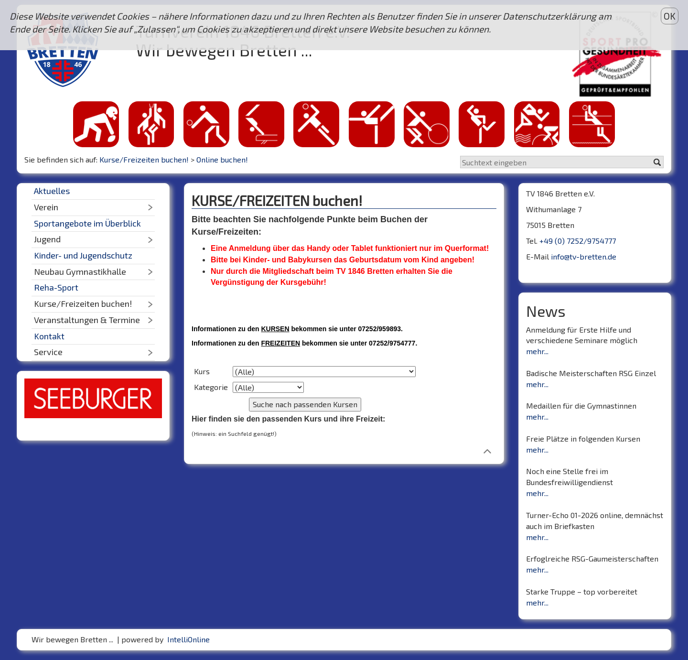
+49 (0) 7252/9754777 (577, 240)
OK (670, 16)
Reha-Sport (56, 287)
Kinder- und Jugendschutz (83, 255)
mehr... (537, 351)
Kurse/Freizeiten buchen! (144, 159)
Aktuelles (52, 190)
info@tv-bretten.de (583, 256)
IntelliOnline (188, 639)
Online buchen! (222, 159)
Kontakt (49, 336)
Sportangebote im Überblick (87, 223)
